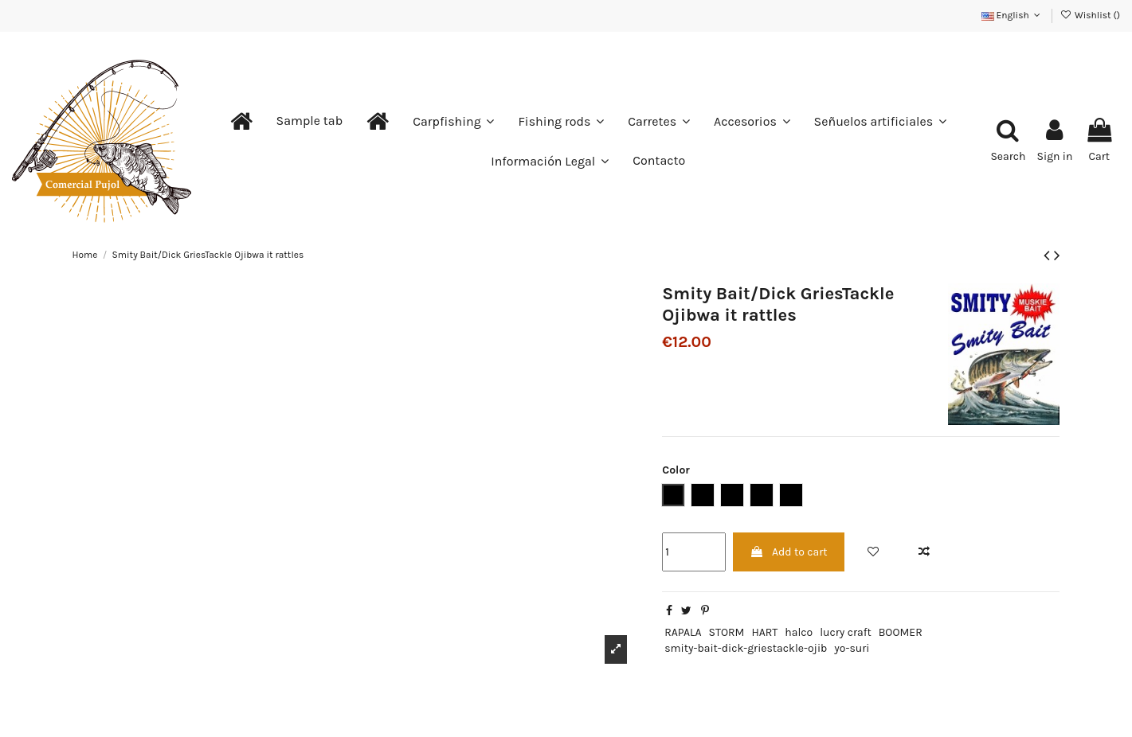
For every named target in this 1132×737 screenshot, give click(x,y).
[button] (309, 121)
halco (799, 632)
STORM (727, 632)
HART (764, 632)
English (1012, 15)
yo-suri (851, 648)
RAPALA (682, 632)
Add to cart (789, 552)
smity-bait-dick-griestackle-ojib (745, 648)
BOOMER (900, 632)
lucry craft (846, 632)
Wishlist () (1090, 15)
